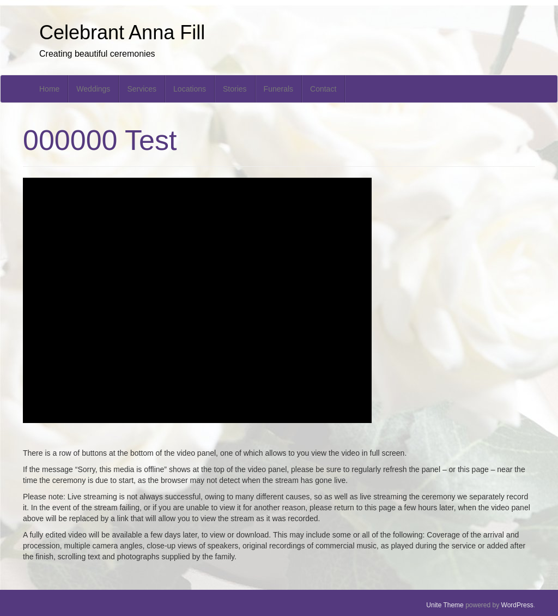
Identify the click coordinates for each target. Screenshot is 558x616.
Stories (235, 88)
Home (49, 88)
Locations (189, 88)
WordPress (517, 605)
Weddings (93, 88)
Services (141, 88)
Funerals (278, 88)
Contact (323, 88)
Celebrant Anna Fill (122, 32)
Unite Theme (444, 605)
